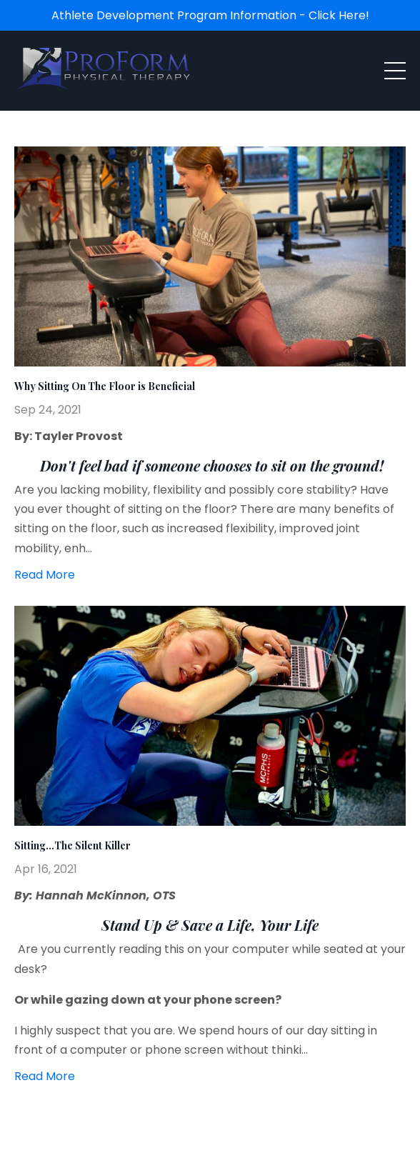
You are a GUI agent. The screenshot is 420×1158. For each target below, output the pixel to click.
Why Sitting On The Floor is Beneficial (104, 387)
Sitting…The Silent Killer (72, 846)
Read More (44, 574)
